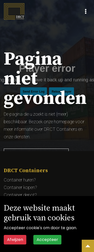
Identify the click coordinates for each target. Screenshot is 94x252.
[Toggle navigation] (85, 11)
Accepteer (47, 239)
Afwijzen (15, 239)
